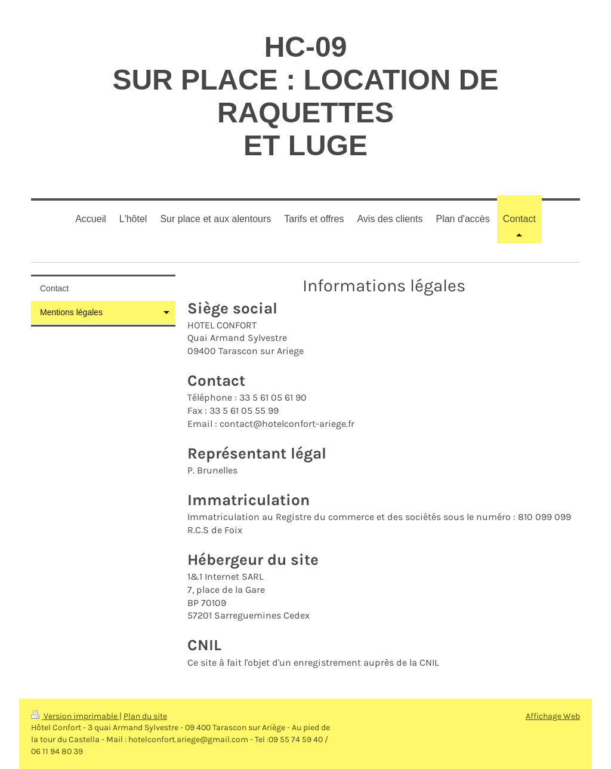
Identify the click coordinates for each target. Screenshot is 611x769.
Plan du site (145, 716)
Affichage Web (553, 716)
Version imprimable (75, 716)
